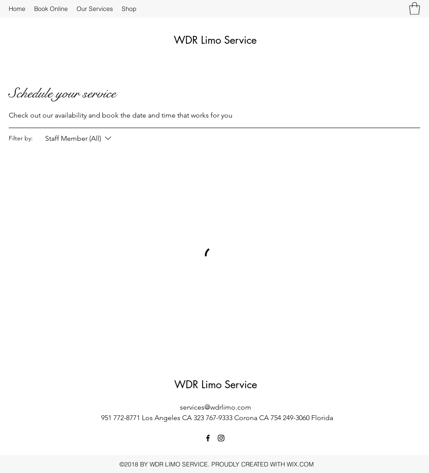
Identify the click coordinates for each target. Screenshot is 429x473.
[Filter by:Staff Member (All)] (79, 138)
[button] (414, 8)
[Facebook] (208, 438)
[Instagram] (221, 438)
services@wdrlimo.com (215, 407)
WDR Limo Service (215, 40)
